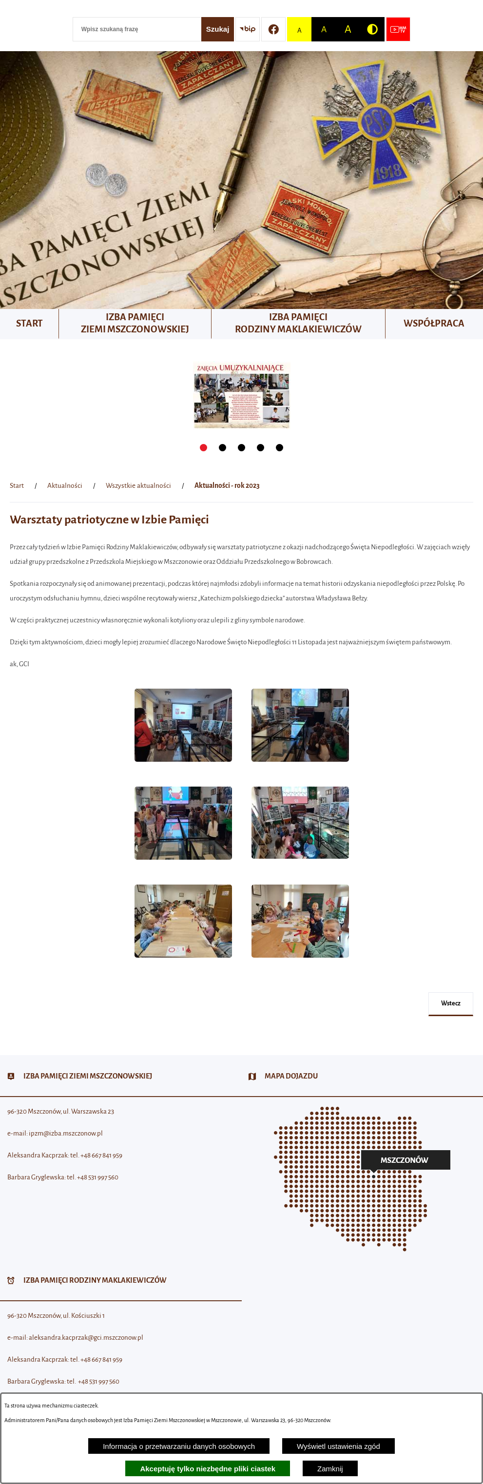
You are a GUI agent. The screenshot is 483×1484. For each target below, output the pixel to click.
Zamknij (330, 1469)
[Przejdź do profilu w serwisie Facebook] (273, 29)
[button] (183, 767)
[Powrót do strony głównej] (17, 486)
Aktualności (64, 485)
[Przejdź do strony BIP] (247, 29)
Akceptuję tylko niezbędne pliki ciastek (207, 1469)
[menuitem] (29, 324)
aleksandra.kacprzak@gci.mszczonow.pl (86, 1337)
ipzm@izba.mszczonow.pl (66, 1133)
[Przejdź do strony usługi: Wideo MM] (398, 29)
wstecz (451, 1003)
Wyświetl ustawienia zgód (338, 1446)
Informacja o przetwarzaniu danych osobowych (179, 1446)
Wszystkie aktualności (138, 485)
